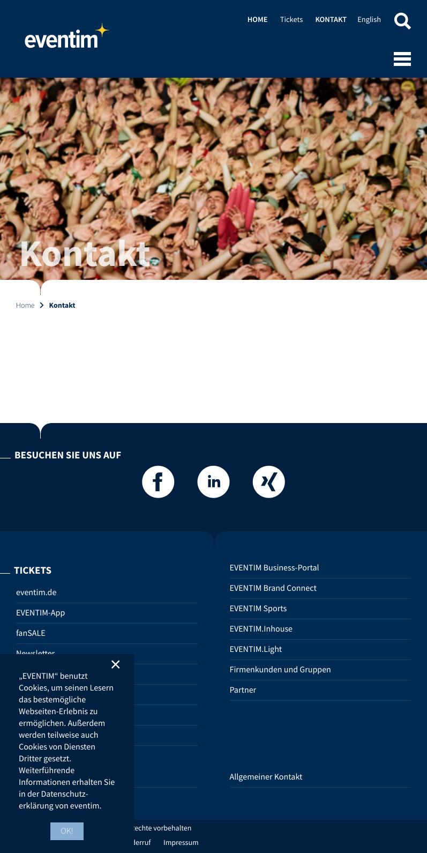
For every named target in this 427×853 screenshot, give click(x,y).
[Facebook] (158, 485)
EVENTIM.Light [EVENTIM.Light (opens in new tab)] (256, 649)
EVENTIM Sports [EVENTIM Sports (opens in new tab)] (258, 608)
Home (67, 40)
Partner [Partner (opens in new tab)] (243, 690)
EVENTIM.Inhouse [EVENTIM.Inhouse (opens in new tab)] (261, 629)
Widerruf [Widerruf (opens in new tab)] (137, 842)
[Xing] (269, 485)
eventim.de (36, 592)
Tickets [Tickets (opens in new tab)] (291, 19)
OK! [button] (67, 831)
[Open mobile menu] (402, 60)
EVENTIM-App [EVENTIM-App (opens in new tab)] (40, 612)
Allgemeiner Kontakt (266, 777)
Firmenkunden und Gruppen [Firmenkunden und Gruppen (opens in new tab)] (280, 669)
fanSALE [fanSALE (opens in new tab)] (31, 633)
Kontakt (331, 19)
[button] (402, 22)
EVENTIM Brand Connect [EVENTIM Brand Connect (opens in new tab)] (273, 588)
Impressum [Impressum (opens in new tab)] (181, 842)
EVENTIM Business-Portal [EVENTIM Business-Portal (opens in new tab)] (274, 567)
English (369, 19)
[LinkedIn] (214, 485)
